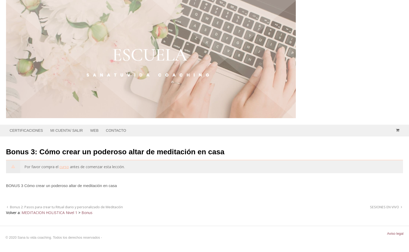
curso (64, 166)
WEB (94, 130)
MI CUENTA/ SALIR (66, 130)
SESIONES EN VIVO (385, 207)
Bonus (86, 212)
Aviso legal (395, 233)
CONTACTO (116, 130)
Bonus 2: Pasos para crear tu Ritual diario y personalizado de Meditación (66, 207)
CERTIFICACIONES (26, 130)
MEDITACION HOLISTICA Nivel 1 (49, 212)
